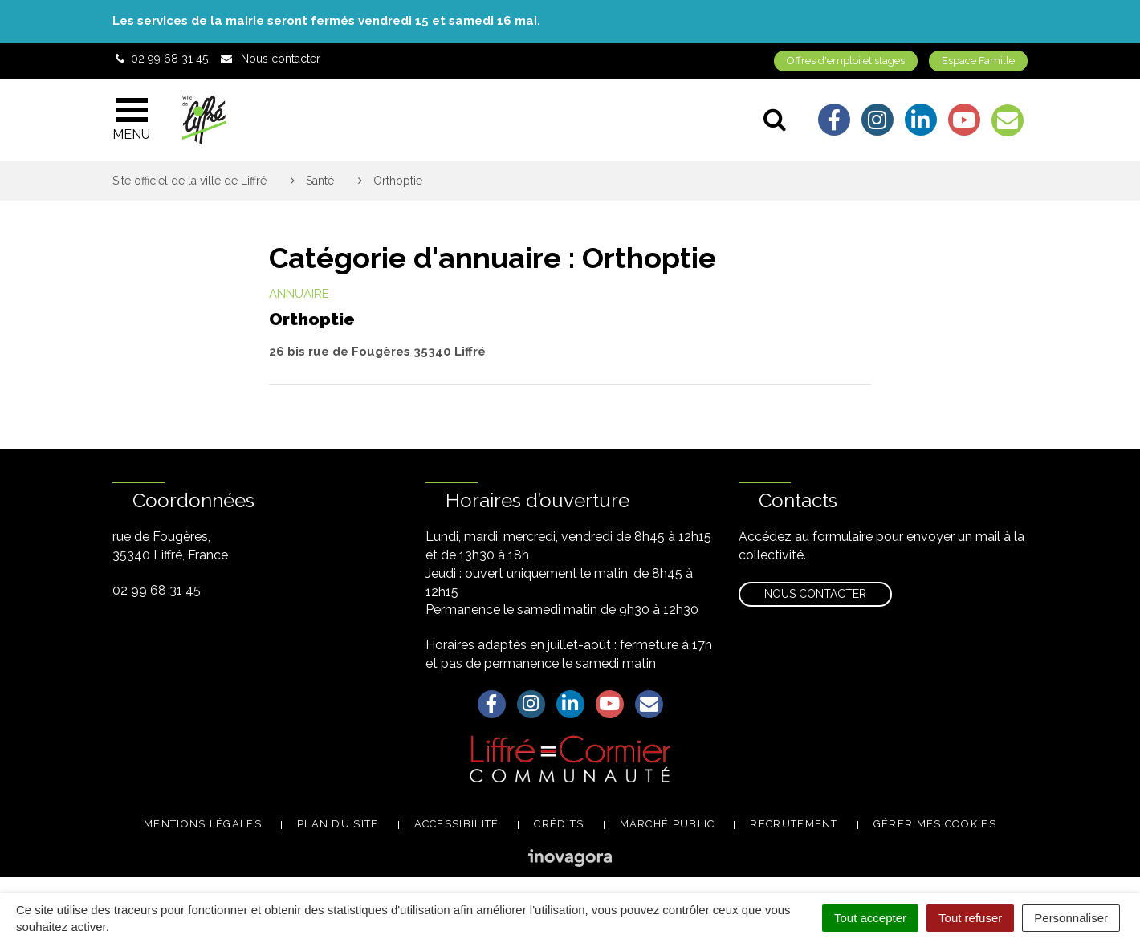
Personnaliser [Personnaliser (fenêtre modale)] (1071, 918)
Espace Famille (978, 61)
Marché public (667, 824)
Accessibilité (456, 824)
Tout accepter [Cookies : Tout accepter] (870, 918)
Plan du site (338, 824)
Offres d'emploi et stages (846, 61)
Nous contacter (815, 593)
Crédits (559, 824)
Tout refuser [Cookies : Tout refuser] (970, 918)
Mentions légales (203, 824)
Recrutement (793, 824)
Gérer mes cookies (934, 824)
